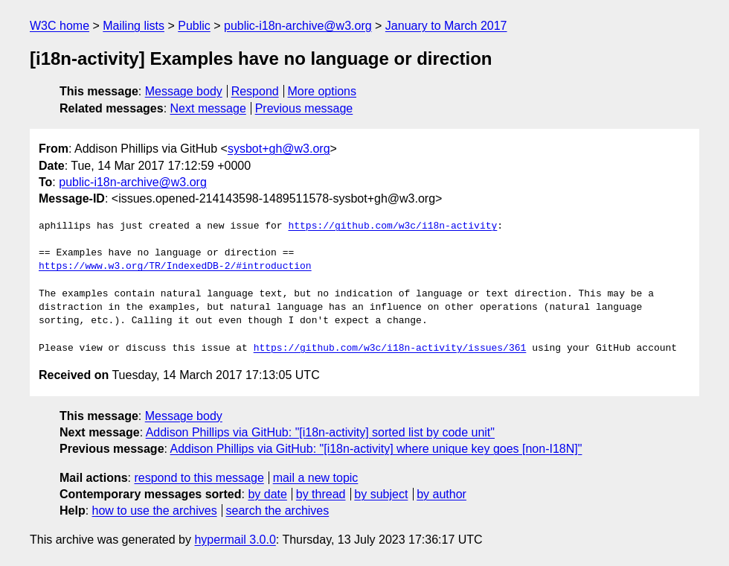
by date (267, 494)
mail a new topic (316, 477)
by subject (381, 494)
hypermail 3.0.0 (234, 539)
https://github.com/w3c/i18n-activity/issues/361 (390, 348)
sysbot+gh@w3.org (279, 148)
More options (322, 91)
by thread (321, 494)
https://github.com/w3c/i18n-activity (392, 226)
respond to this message (198, 477)
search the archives (278, 510)
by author (441, 494)
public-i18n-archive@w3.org (298, 25)
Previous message (304, 108)
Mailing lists (133, 25)
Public (194, 25)
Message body (183, 91)
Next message (208, 108)
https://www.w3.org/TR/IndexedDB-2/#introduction (175, 266)
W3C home (59, 25)
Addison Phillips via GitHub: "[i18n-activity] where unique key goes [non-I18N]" (376, 448)
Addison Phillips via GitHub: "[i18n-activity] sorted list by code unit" (320, 432)
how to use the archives (154, 510)
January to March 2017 (446, 25)
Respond (255, 91)
